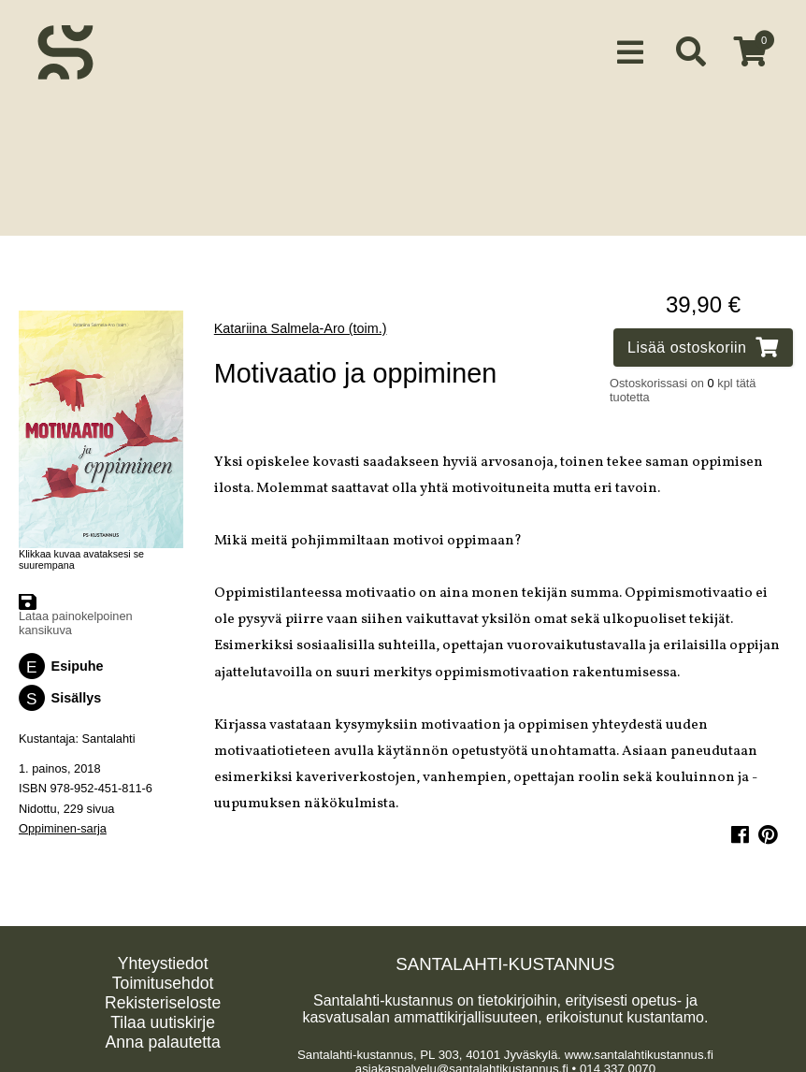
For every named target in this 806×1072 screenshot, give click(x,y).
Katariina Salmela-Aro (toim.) (300, 323)
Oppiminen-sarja (63, 823)
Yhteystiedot (163, 958)
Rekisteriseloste (163, 998)
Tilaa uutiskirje (162, 1017)
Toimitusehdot (163, 978)
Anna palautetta (162, 1037)
